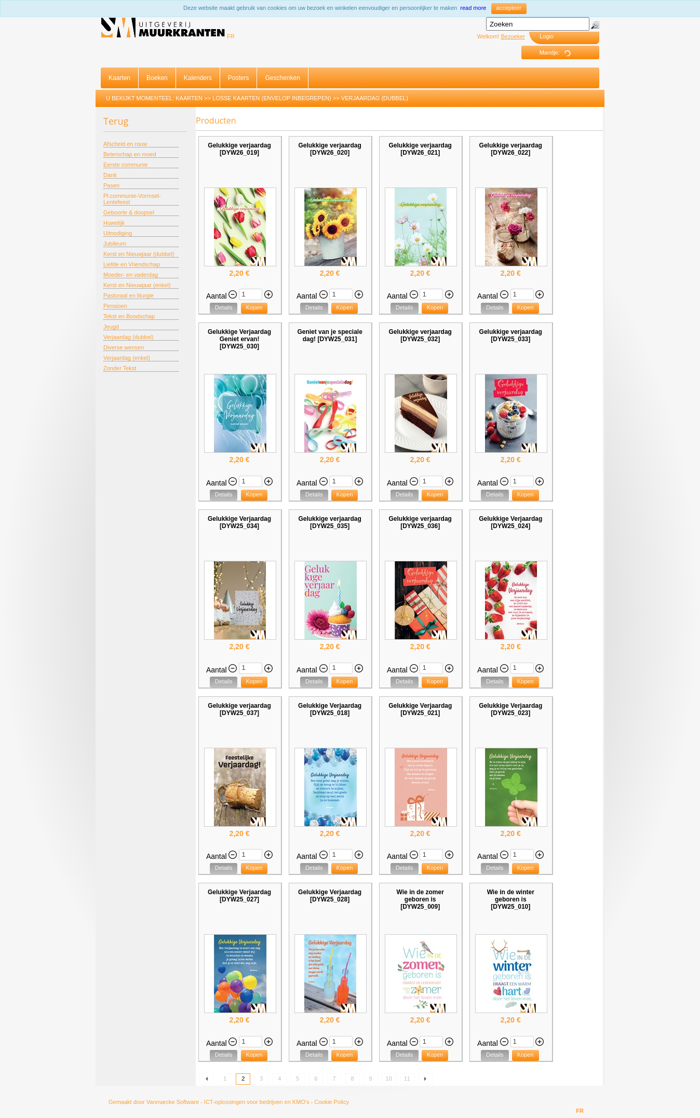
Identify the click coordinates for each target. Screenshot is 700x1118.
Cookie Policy (331, 1102)
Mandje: (559, 53)
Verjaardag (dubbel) (374, 98)
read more (473, 8)
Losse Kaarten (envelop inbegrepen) (271, 98)
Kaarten (119, 78)
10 (389, 1078)
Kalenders (198, 78)
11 (407, 1078)
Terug (115, 121)
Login (547, 36)
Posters (238, 78)
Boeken (157, 78)
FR (231, 36)
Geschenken (282, 78)
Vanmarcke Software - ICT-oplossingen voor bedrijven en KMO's (227, 1102)
